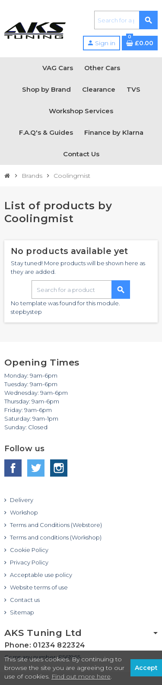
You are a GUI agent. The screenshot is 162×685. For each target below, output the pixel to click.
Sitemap (22, 612)
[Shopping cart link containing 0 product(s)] (140, 43)
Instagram (58, 468)
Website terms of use (39, 587)
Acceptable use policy (41, 574)
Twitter (35, 468)
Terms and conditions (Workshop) (56, 537)
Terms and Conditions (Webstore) (56, 524)
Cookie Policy (29, 549)
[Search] (125, 20)
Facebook (13, 468)
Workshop (24, 512)
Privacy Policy (29, 562)
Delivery (21, 499)
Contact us (25, 599)
